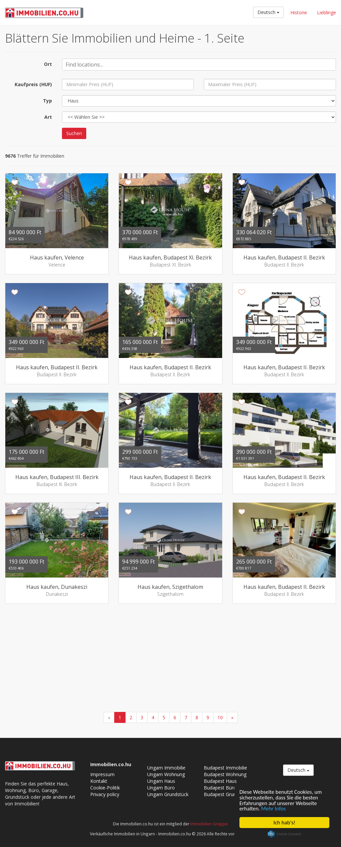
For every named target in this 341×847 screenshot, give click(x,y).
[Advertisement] (170, 658)
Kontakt (98, 781)
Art (48, 117)
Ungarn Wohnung (166, 774)
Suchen (74, 133)
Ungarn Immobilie (166, 767)
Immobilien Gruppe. (209, 823)
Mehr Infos (273, 808)
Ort (48, 64)
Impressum (102, 774)
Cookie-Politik (105, 787)
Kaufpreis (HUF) (33, 84)
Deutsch (268, 12)
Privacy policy (104, 794)
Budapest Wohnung (225, 774)
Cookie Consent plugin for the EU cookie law (284, 834)
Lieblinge (326, 12)
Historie (298, 12)
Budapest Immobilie (225, 767)
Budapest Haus (220, 781)
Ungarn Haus (161, 781)
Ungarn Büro (161, 787)
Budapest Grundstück (227, 794)
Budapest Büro (220, 787)
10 (220, 717)
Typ (47, 100)
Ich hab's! (284, 822)
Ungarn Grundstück (167, 794)
